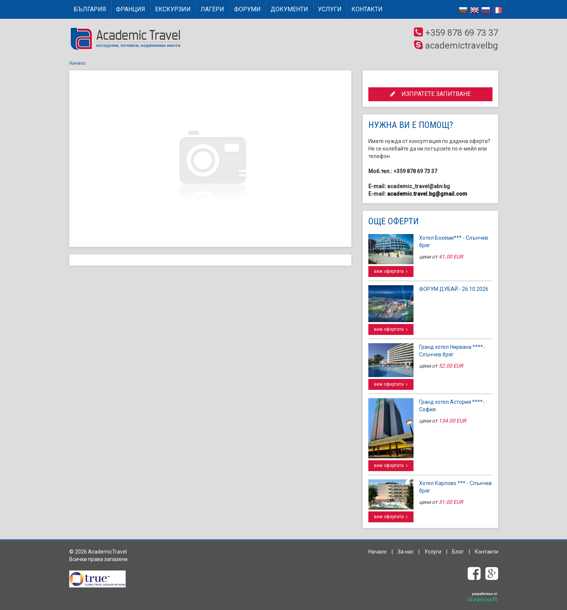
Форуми (247, 9)
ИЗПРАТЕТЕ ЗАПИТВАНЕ (430, 93)
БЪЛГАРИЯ (90, 9)
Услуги (330, 9)
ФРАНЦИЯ (130, 9)
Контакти (367, 9)
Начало (77, 63)
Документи (289, 9)
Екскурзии (173, 9)
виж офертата (390, 271)
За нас (405, 552)
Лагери (212, 9)
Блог (458, 552)
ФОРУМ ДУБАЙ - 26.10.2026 (453, 289)
